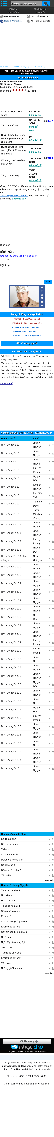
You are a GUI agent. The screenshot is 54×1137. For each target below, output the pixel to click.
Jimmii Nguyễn (37, 464)
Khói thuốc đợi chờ (10, 929)
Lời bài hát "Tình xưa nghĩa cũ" (27, 353)
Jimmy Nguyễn (27, 67)
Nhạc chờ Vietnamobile (41, 21)
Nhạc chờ (4, 67)
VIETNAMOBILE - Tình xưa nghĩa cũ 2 (27, 329)
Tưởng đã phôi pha (11, 955)
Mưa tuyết (6, 918)
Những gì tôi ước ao (11, 970)
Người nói (6, 939)
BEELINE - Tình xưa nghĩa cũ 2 (27, 334)
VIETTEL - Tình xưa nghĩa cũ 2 (27, 321)
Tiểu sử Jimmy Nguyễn (27, 345)
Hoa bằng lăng (8, 903)
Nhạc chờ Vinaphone (13, 21)
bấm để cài (35, 115)
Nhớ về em (6, 897)
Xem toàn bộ (6, 385)
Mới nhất (13, 9)
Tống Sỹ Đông (37, 506)
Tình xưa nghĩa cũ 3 (11, 661)
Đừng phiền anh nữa (11, 872)
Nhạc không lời (37, 560)
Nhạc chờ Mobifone (39, 16)
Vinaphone (14, 67)
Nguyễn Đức (37, 480)
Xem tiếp (49, 882)
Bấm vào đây (19, 198)
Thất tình (5, 851)
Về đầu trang (27, 1043)
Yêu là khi (6, 877)
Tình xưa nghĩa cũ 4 (11, 753)
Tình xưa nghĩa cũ (10, 447)
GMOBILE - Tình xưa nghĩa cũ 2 (27, 338)
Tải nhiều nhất (40, 9)
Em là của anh (8, 841)
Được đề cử (13, 12)
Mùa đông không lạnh (12, 862)
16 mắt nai (6, 949)
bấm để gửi (35, 140)
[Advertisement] (27, 805)
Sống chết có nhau (10, 913)
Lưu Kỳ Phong (37, 472)
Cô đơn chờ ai (8, 867)
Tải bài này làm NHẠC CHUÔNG (14, 196)
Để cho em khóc (9, 846)
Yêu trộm (6, 965)
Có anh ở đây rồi (9, 857)
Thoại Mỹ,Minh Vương (37, 516)
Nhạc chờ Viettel (11, 16)
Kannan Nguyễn (37, 489)
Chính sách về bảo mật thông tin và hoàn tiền (27, 1086)
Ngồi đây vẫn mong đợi (13, 944)
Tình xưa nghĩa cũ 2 (43, 67)
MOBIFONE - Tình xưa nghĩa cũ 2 (27, 325)
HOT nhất (40, 12)
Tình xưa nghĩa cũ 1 (11, 527)
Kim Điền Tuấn (37, 497)
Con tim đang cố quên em (14, 923)
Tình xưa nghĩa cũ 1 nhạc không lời (14, 560)
